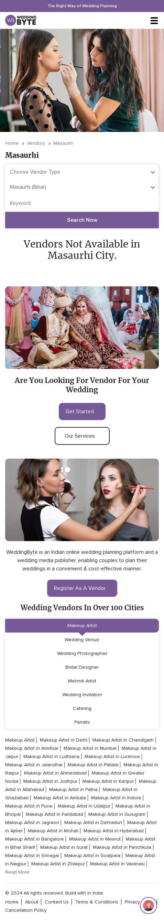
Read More (17, 872)
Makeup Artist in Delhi (63, 740)
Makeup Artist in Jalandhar (34, 765)
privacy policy (139, 902)
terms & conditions (96, 902)
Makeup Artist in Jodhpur (50, 781)
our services (82, 435)
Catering (82, 708)
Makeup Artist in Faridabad (54, 814)
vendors (36, 143)
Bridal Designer (82, 667)
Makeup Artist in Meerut (95, 839)
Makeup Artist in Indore (116, 798)
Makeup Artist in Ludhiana (51, 756)
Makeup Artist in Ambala (60, 798)
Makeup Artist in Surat (64, 847)
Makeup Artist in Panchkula (122, 847)
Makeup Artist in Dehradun (93, 822)
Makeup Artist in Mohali (53, 831)
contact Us (57, 902)
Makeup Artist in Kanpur (108, 781)
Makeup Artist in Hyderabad (114, 831)
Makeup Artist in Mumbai (90, 748)
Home (12, 143)
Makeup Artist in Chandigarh (123, 740)
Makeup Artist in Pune (29, 806)
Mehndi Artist (82, 681)
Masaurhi (63, 143)
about (31, 902)
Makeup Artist (82, 625)
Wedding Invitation (82, 695)
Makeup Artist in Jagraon (32, 822)
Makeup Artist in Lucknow (112, 756)
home (12, 902)
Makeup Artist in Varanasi (117, 864)
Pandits (82, 722)
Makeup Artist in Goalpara (92, 855)
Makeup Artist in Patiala (93, 765)
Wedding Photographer (82, 653)
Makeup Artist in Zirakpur (58, 864)
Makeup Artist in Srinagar (32, 855)
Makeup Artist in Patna (73, 789)
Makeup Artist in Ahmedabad (55, 773)
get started (82, 411)
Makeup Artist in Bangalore (34, 839)
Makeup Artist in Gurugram (116, 814)
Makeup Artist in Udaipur (84, 806)
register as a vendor (82, 588)
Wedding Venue (82, 640)
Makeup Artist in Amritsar (31, 748)
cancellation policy (26, 910)
